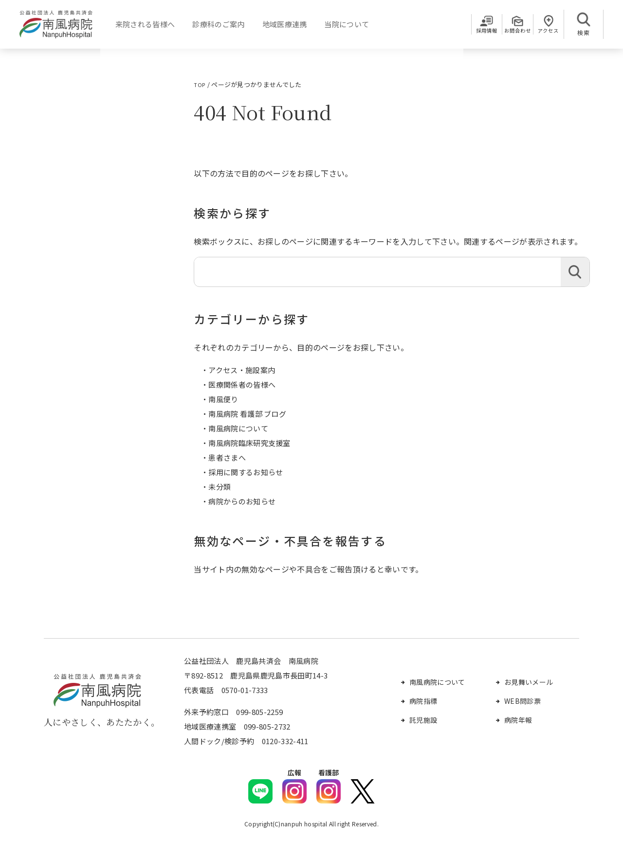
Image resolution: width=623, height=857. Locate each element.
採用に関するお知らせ (245, 472)
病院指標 (423, 701)
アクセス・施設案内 (241, 370)
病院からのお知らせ (241, 501)
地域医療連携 (280, 24)
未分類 (219, 487)
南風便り (223, 399)
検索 (574, 271)
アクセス (544, 32)
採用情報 (465, 32)
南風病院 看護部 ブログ (247, 414)
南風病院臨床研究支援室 (249, 443)
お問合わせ (505, 32)
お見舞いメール (528, 682)
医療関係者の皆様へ (241, 384)
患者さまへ (227, 457)
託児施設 (423, 720)
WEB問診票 (522, 701)
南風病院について (238, 428)
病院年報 (518, 720)
